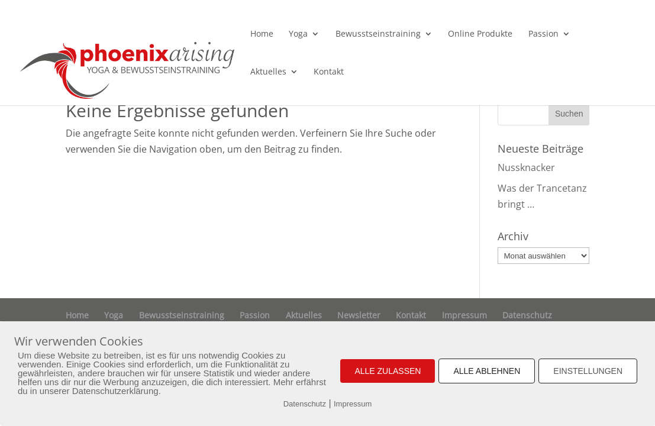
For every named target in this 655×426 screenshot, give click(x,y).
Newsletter (358, 315)
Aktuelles (268, 72)
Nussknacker (526, 167)
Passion (543, 34)
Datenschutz (527, 315)
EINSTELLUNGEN (587, 371)
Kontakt (329, 72)
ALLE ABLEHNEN (486, 371)
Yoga (298, 34)
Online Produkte (480, 34)
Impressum (464, 315)
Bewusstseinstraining (378, 34)
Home (261, 34)
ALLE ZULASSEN (387, 371)
